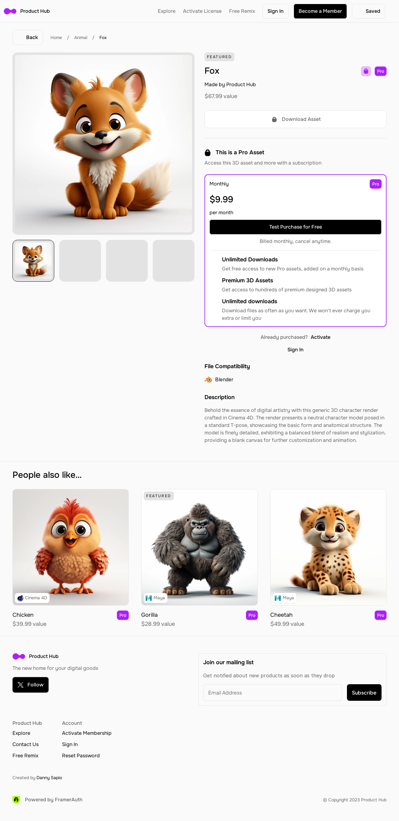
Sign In (295, 349)
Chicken (23, 614)
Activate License (202, 11)
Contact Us (25, 744)
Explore (166, 11)
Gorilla (149, 614)
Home (56, 37)
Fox (103, 37)
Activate (320, 337)
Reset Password (81, 755)
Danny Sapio (49, 777)
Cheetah (281, 614)
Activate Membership (87, 733)
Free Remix (242, 11)
